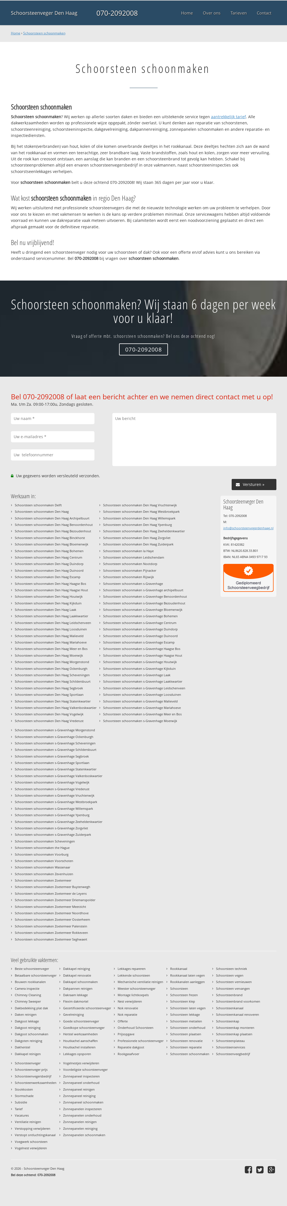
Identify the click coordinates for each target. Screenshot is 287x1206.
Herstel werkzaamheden (80, 1034)
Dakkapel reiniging (76, 969)
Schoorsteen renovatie (186, 1041)
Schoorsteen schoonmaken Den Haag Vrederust (49, 721)
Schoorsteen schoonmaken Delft (38, 505)
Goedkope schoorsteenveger (84, 1027)
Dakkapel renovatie (77, 975)
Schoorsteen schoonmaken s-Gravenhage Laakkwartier (142, 681)
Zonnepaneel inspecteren (81, 1076)
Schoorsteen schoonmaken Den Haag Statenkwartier (53, 701)
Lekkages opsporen (77, 1054)
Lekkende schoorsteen (134, 975)
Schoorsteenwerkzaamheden (35, 1083)
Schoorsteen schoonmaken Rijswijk (128, 577)
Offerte (123, 1021)
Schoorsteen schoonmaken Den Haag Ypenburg (137, 525)
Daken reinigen (26, 1014)
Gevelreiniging (73, 1014)
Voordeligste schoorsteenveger (85, 1069)
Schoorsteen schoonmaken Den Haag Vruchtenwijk (140, 505)
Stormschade (24, 1096)
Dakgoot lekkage (27, 1021)
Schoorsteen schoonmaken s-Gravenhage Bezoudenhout (144, 603)
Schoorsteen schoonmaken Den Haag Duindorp (49, 564)
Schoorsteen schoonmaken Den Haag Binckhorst (50, 538)
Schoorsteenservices (230, 1047)
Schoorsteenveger (28, 1063)
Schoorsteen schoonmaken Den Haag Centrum (48, 557)
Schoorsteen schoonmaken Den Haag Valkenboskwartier (55, 708)
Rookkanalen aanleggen (187, 982)
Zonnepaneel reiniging (79, 1096)
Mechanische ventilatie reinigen (140, 982)
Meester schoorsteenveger (136, 988)
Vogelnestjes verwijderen (81, 1063)
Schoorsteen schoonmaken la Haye (128, 551)
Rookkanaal (178, 969)
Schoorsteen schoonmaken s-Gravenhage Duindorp (140, 629)
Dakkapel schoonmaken (80, 982)
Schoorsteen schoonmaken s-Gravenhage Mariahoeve (142, 708)
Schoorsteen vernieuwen (234, 982)
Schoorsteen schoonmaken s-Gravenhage (133, 583)
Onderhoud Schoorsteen (135, 1027)
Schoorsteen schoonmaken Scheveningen (45, 841)
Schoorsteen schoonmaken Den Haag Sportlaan (49, 694)
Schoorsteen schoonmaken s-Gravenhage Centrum (139, 623)
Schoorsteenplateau (230, 1041)
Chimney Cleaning (28, 995)
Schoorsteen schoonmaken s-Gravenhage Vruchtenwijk (54, 795)
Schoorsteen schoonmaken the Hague (42, 848)
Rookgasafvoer (128, 1054)
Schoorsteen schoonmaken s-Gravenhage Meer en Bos (142, 714)
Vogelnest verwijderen (31, 1148)
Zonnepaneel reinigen (79, 1089)
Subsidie (21, 1102)
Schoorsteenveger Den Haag (44, 13)
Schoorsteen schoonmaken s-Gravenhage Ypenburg (52, 815)
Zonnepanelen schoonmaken (84, 1135)
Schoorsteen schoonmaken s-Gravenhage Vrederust (52, 789)
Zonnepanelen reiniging (80, 1128)
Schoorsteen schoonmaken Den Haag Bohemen (49, 551)
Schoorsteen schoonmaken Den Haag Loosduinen (51, 629)
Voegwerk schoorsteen (31, 1141)
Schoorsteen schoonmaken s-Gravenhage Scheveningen (55, 743)
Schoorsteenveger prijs (31, 1069)
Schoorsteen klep (182, 1001)
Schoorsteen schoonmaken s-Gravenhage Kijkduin (139, 668)
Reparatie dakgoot (131, 1047)
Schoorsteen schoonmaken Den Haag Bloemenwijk (51, 544)
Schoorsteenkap (227, 1021)
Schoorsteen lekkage (185, 1014)
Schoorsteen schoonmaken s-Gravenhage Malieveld (140, 701)
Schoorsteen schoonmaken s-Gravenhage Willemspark (54, 808)
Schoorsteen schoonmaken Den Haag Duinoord (49, 570)
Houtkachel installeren (79, 1047)
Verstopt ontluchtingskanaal (35, 1135)
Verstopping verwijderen (32, 1128)
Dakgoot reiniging (28, 1027)
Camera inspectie (27, 988)
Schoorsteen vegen (229, 975)
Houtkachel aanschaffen (80, 1041)
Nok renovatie (128, 1008)
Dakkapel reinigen (28, 1054)
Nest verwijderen (130, 1001)
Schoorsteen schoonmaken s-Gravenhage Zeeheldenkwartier (58, 822)
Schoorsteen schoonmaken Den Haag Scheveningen (52, 675)
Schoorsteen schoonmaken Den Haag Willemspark (139, 518)
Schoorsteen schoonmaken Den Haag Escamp (47, 577)
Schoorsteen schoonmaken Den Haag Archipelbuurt (52, 518)
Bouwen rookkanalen (30, 982)
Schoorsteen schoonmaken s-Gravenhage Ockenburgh (54, 737)
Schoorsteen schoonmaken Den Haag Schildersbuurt (53, 681)
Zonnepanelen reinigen (80, 1122)
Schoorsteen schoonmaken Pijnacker (129, 570)
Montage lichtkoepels (133, 995)
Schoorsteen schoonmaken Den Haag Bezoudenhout (53, 531)
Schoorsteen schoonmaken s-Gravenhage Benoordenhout (145, 596)
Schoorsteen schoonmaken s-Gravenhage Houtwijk (140, 662)
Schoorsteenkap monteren (235, 1027)
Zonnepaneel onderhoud (81, 1083)
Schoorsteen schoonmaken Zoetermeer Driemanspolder (55, 900)
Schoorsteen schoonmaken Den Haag (42, 511)
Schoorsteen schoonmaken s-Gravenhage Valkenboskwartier (58, 776)
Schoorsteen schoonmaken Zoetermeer (43, 880)
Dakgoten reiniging (28, 1041)
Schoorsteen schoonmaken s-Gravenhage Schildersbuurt (55, 749)
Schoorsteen (179, 988)
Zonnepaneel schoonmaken (83, 1102)
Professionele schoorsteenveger (140, 1041)
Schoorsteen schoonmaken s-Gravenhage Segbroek (52, 756)
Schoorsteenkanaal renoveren (237, 1014)
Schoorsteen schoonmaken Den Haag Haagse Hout (51, 590)
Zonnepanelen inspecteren (82, 1109)
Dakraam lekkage (75, 995)
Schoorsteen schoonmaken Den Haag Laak (45, 609)
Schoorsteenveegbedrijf (233, 1054)
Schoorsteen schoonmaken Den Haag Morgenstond (52, 662)
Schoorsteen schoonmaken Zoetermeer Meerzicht (50, 906)
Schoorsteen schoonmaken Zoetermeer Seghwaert (51, 939)
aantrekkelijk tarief (228, 116)
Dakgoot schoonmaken (31, 1034)
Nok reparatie (127, 1014)
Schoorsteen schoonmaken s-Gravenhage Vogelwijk (52, 782)
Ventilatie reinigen (28, 1122)
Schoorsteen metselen (186, 1021)
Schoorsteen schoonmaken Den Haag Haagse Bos (50, 583)
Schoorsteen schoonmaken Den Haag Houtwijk (49, 596)
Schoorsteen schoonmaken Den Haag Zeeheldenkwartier (144, 531)
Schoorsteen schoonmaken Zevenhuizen (44, 874)
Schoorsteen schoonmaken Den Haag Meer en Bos (51, 649)
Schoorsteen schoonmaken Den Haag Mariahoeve (51, 642)
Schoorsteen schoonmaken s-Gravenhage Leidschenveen (144, 688)
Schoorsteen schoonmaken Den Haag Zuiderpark (138, 544)
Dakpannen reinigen (77, 988)
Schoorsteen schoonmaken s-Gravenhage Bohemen (140, 616)
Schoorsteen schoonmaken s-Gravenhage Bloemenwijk (142, 609)
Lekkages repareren (132, 969)
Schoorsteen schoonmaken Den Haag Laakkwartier (51, 616)
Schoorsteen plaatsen (185, 1034)
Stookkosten (24, 1089)
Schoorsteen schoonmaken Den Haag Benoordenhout (54, 525)
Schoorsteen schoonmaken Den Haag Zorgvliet (136, 538)
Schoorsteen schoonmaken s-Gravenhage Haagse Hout (142, 655)
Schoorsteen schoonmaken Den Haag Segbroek (49, 688)
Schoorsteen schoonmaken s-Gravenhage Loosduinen (142, 694)
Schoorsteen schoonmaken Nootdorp (130, 564)
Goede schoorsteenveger (81, 1021)
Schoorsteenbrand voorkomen (238, 1001)
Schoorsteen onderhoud (187, 1027)
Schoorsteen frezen (184, 995)
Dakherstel (22, 1047)
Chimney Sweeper (28, 1001)
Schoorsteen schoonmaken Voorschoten (44, 861)
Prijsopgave (126, 1034)
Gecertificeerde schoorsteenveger (87, 1008)
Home (15, 33)
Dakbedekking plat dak (31, 1008)
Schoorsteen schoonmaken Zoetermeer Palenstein (51, 926)
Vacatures (22, 1115)
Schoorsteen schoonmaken (44, 33)
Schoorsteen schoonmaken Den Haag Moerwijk (49, 655)
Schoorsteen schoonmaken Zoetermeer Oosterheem (52, 919)
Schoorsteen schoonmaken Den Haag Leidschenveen (53, 623)
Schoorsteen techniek (231, 969)
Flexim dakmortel (75, 1001)
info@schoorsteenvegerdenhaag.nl (248, 528)
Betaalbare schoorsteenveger (35, 975)
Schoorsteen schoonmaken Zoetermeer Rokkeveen (51, 932)
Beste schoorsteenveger (32, 969)
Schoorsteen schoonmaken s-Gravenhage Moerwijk (140, 721)
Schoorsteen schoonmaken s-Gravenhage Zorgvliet (51, 828)
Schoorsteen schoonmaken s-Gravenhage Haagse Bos (141, 649)
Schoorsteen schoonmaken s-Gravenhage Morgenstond (55, 730)
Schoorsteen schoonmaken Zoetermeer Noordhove (52, 913)
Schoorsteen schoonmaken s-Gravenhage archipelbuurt (143, 590)
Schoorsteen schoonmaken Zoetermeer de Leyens (51, 893)
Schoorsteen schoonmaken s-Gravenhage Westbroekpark (56, 802)
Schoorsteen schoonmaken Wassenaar (42, 867)
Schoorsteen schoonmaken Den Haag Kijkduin (48, 603)
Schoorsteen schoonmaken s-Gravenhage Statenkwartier (55, 769)
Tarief (19, 1109)
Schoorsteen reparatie (186, 1047)
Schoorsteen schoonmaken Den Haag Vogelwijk (49, 714)
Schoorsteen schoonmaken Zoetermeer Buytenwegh (52, 887)
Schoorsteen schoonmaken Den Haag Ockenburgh (51, 668)
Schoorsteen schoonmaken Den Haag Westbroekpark (141, 511)
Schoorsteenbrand (229, 995)
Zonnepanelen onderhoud (82, 1115)
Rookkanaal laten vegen (187, 975)
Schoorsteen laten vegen (188, 1008)
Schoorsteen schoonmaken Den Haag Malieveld (49, 636)
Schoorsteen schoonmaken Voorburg (41, 854)
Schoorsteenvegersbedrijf (33, 1076)
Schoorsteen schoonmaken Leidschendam (133, 557)
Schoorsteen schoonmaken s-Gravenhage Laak (136, 675)
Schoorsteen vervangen (233, 988)
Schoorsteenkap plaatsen (234, 1034)
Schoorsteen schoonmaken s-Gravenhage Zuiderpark (53, 834)
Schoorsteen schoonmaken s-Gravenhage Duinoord (140, 636)
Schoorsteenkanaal (229, 1008)
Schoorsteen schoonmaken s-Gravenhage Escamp (139, 642)
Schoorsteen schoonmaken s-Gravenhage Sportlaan (52, 763)
